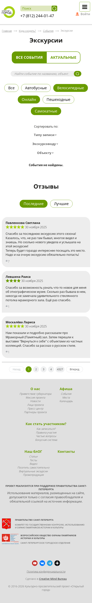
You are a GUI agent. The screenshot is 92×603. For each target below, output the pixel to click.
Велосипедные (70, 87)
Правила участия (46, 432)
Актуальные (63, 57)
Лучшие (61, 203)
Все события (29, 57)
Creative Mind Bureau (53, 579)
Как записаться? (46, 429)
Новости (35, 401)
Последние (34, 203)
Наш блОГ (33, 451)
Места (66, 397)
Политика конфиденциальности (46, 571)
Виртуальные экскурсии (33, 471)
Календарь (66, 401)
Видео (33, 463)
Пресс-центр (35, 408)
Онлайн (29, 99)
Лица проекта (35, 405)
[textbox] (46, 135)
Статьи (33, 456)
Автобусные (36, 87)
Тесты (33, 460)
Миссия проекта (35, 397)
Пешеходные (58, 99)
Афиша (66, 389)
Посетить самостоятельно (33, 467)
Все (11, 87)
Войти (85, 14)
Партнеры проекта (35, 412)
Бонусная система (46, 440)
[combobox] (46, 135)
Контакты (66, 451)
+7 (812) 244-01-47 (37, 15)
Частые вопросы (46, 436)
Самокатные (46, 111)
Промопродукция (33, 475)
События (66, 394)
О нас (35, 389)
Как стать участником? (46, 424)
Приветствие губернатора (35, 394)
